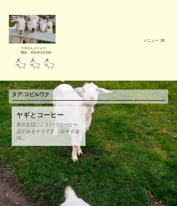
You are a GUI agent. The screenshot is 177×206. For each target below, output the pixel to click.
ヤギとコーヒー (40, 115)
